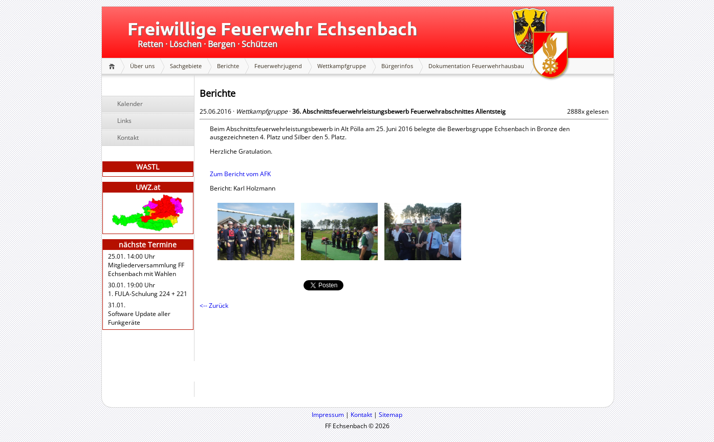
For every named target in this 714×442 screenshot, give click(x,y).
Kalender (130, 103)
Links (124, 120)
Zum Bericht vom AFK (240, 174)
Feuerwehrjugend (278, 66)
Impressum (328, 414)
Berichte (228, 66)
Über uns (142, 66)
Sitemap (390, 414)
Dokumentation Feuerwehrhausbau (476, 66)
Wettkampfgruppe (341, 66)
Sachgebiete (186, 66)
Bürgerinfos (397, 66)
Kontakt (128, 137)
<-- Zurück (214, 305)
